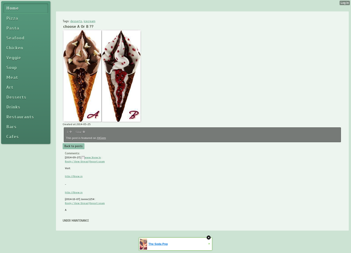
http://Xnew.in (74, 176)
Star (80, 132)
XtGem (101, 138)
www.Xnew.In (91, 157)
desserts (76, 21)
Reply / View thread (77, 161)
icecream (89, 21)
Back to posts (73, 146)
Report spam (97, 161)
